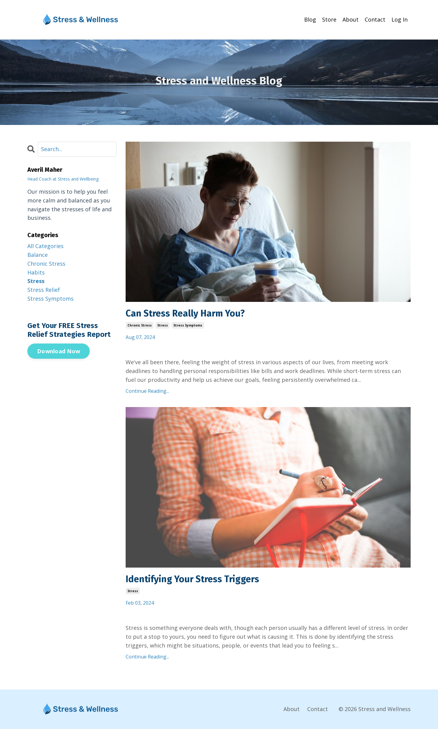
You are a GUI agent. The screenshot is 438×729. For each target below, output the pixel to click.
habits (36, 272)
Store (329, 19)
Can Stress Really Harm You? (185, 313)
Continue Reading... (147, 391)
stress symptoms (187, 325)
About (350, 19)
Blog (310, 19)
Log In (399, 19)
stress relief (43, 289)
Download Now (58, 351)
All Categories (45, 246)
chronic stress (139, 325)
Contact (375, 19)
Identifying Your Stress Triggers (192, 579)
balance (37, 254)
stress (162, 325)
